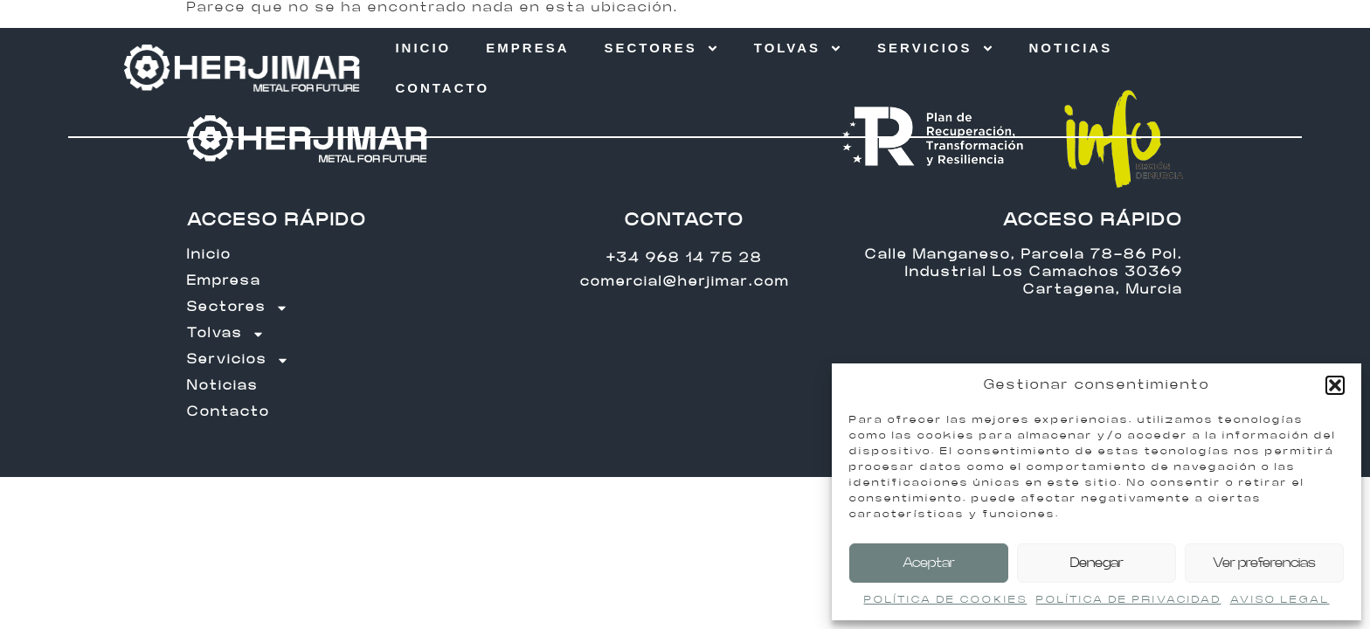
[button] (1335, 385)
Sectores (661, 48)
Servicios (935, 48)
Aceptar (929, 563)
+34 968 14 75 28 (684, 258)
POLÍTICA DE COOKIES (946, 599)
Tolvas (798, 48)
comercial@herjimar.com (685, 281)
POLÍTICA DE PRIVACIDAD (1128, 599)
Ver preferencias (1264, 563)
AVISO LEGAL (1280, 599)
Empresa (527, 47)
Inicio (423, 47)
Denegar (1097, 563)
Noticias (1071, 47)
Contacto (442, 87)
